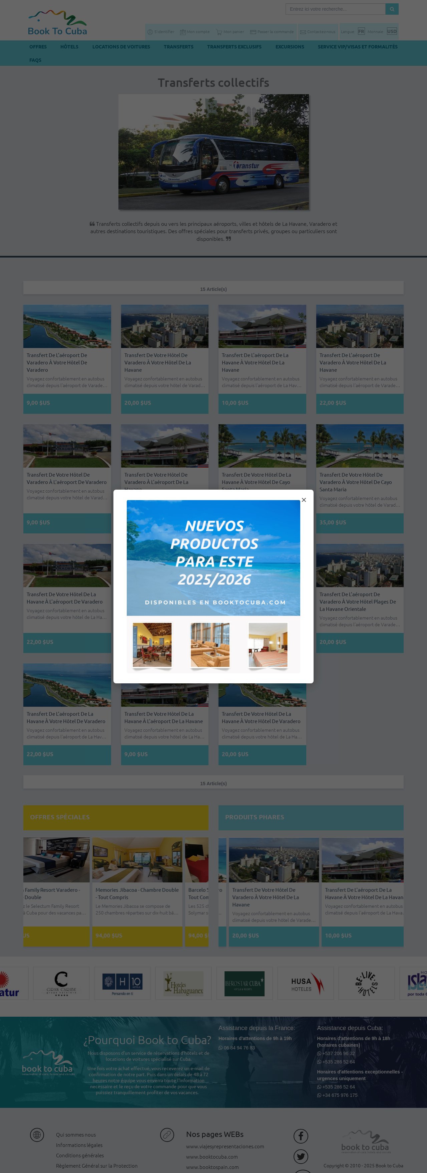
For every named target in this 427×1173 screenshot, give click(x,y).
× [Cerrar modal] (304, 500)
